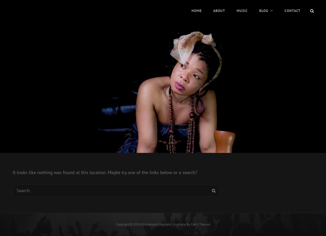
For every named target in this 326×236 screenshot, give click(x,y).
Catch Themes (200, 224)
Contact (292, 10)
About (219, 10)
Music (242, 10)
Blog (263, 10)
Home (197, 10)
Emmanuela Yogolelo (156, 224)
